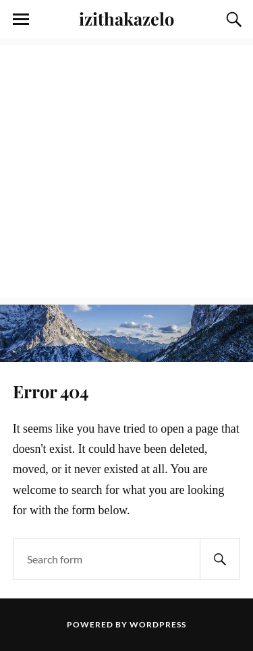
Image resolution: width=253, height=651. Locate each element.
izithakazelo (126, 18)
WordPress (158, 624)
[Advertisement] (126, 171)
